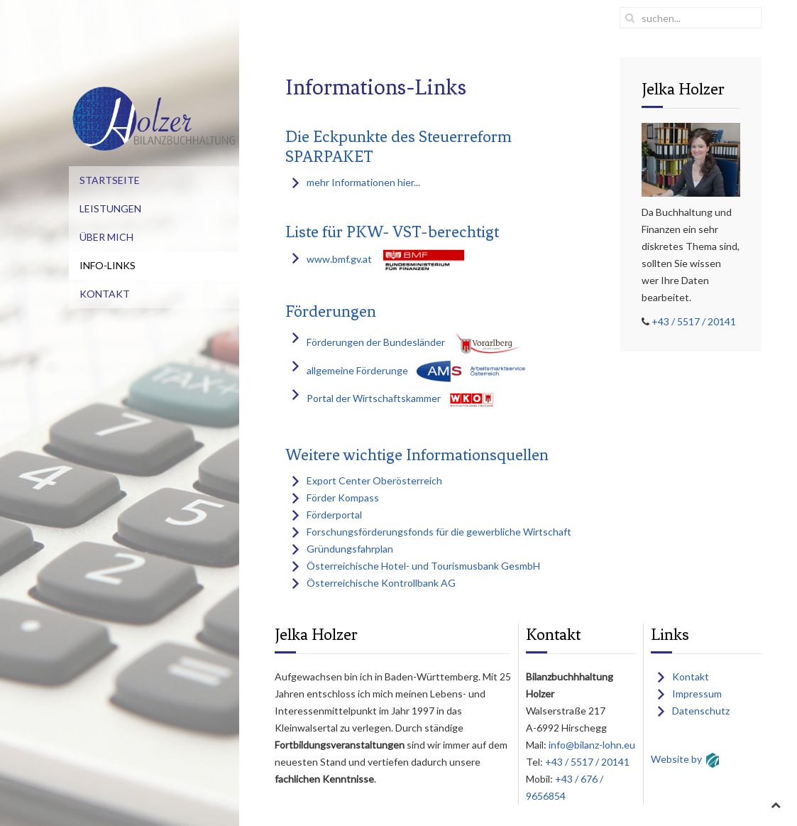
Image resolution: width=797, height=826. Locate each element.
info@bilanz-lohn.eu (590, 745)
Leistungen (110, 208)
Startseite (109, 180)
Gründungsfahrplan (350, 549)
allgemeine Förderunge (357, 370)
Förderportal (334, 515)
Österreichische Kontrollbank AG (381, 583)
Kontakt (104, 294)
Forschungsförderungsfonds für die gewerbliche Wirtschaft (439, 532)
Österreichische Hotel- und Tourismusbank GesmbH (423, 566)
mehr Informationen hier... (363, 182)
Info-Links (107, 265)
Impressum (697, 694)
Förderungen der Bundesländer (376, 342)
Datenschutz (701, 711)
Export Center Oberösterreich (374, 480)
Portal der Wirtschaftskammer (374, 398)
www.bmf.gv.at (339, 259)
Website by (676, 759)
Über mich (106, 237)
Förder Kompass (343, 497)
